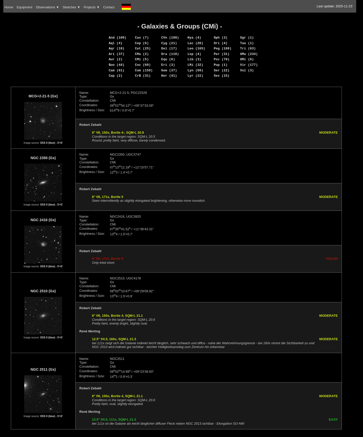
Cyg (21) (169, 43)
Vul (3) (247, 70)
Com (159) (144, 70)
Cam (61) (116, 70)
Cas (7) (142, 37)
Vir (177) (249, 65)
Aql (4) (116, 43)
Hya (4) (194, 37)
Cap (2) (116, 75)
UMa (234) (249, 54)
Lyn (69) (195, 70)
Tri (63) (248, 48)
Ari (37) (116, 54)
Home (9, 7)
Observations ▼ (47, 7)
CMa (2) (142, 54)
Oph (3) (221, 37)
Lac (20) (195, 43)
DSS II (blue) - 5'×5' (51, 142)
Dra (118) (170, 54)
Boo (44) (116, 65)
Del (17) (169, 48)
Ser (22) (221, 70)
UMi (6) (247, 59)
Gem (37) (169, 70)
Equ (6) (168, 59)
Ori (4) (221, 43)
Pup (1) (221, 65)
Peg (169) (222, 48)
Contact (108, 7)
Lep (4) (194, 54)
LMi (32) (195, 65)
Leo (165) (196, 48)
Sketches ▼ (71, 7)
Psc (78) (221, 59)
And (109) (117, 37)
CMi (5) (142, 59)
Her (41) (169, 75)
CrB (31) (142, 75)
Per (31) (221, 54)
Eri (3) (168, 65)
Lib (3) (194, 59)
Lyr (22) (195, 75)
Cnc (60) (142, 65)
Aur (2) (116, 59)
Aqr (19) (116, 48)
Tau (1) (247, 43)
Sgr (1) (247, 37)
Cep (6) (142, 43)
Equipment (24, 7)
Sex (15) (221, 75)
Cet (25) (142, 48)
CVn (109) (170, 37)
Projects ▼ (92, 7)
